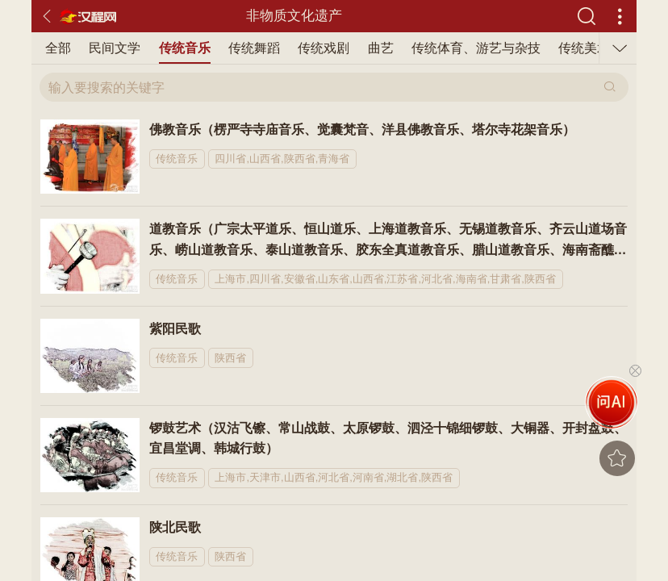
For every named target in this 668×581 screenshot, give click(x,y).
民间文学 (114, 48)
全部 (58, 48)
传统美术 (584, 48)
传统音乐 (185, 48)
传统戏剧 (323, 48)
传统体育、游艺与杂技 (476, 48)
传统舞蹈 (254, 48)
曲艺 (381, 48)
